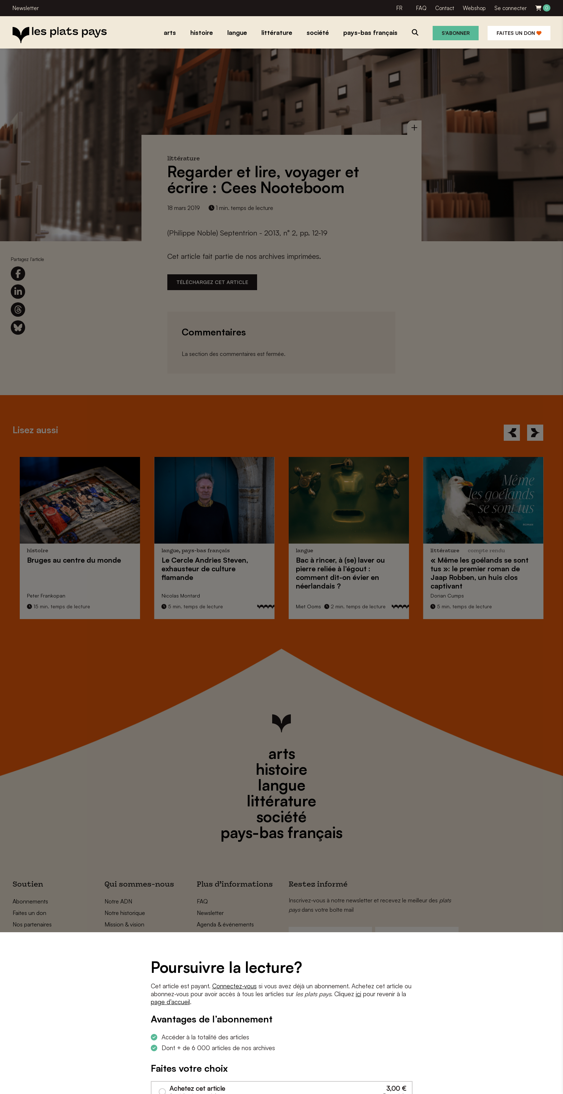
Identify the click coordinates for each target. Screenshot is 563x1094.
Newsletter (26, 8)
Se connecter (510, 8)
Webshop (474, 8)
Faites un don (519, 33)
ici (358, 994)
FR (399, 8)
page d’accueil (170, 1002)
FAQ (421, 8)
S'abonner (456, 33)
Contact (444, 8)
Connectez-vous (234, 986)
